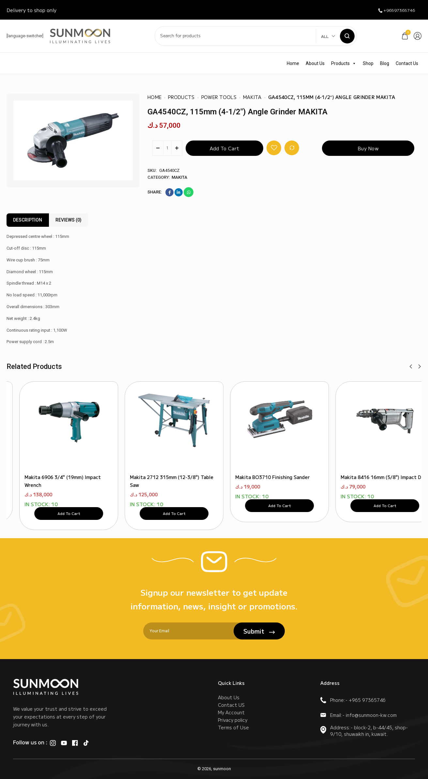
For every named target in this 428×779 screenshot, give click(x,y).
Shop (368, 63)
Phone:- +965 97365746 (353, 700)
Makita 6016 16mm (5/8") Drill (257, 465)
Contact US (231, 708)
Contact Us (407, 63)
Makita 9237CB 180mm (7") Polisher (53, 465)
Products (343, 63)
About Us (315, 63)
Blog (384, 63)
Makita (179, 177)
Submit (259, 631)
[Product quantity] (167, 148)
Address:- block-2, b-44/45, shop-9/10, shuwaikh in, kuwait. (364, 730)
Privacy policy (232, 728)
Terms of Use (233, 738)
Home (293, 63)
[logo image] (80, 35)
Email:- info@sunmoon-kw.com (358, 715)
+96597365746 (392, 10)
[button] (411, 367)
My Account (231, 718)
